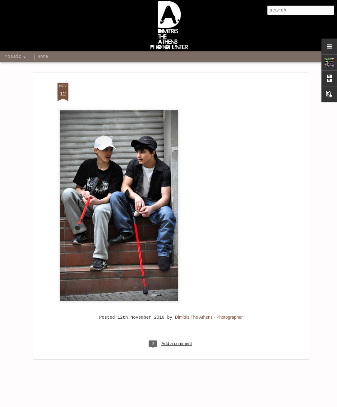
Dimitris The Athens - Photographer (209, 310)
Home (43, 56)
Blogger (245, 403)
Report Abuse (265, 403)
